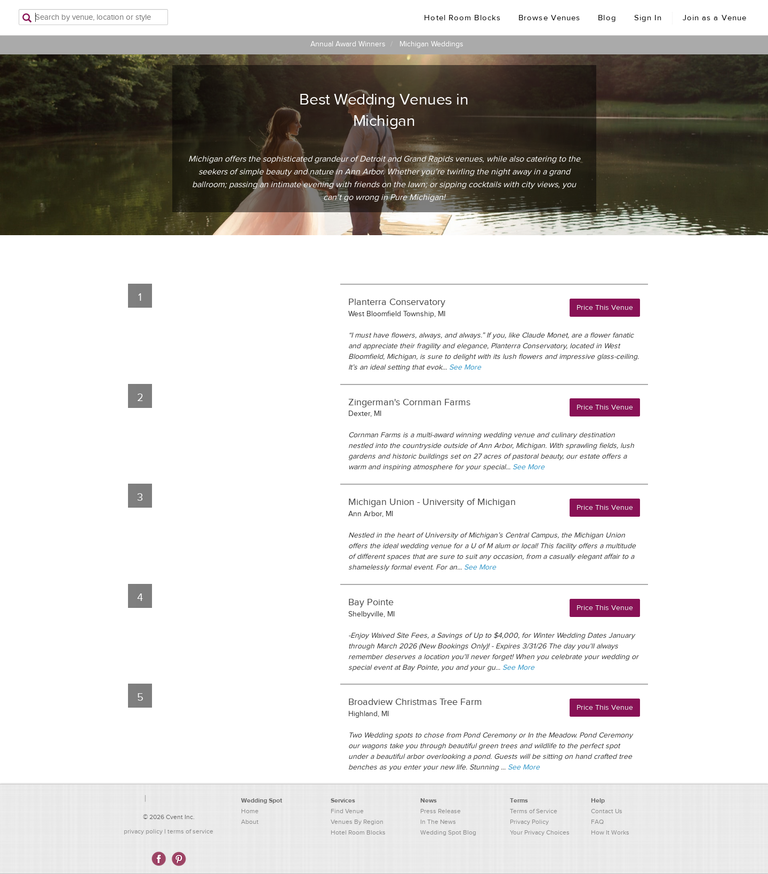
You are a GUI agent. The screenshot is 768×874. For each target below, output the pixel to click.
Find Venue (347, 811)
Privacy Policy (529, 821)
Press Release (440, 811)
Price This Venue (605, 307)
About (250, 821)
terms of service (190, 831)
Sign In (648, 18)
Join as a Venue (715, 18)
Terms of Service (533, 811)
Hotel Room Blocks (462, 18)
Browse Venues (549, 18)
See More (465, 367)
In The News (438, 821)
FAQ (597, 821)
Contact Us (606, 811)
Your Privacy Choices (540, 832)
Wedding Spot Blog (448, 832)
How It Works (610, 832)
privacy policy (143, 831)
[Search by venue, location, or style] (93, 17)
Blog (607, 18)
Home (250, 811)
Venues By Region (357, 821)
